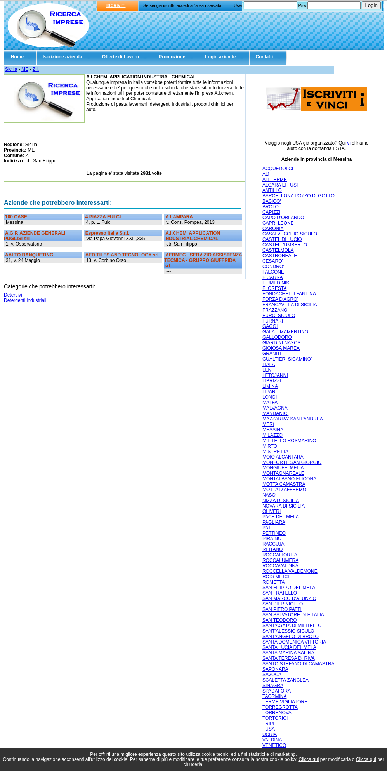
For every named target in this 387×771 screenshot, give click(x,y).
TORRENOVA (277, 712)
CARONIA (273, 228)
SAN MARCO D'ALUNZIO (289, 598)
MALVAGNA (275, 408)
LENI (267, 370)
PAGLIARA (273, 522)
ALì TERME (274, 179)
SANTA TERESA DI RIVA (288, 658)
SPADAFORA (276, 691)
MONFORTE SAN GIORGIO (291, 462)
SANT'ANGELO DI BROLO (290, 636)
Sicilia (11, 69)
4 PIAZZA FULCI (103, 217)
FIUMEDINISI (276, 283)
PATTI (268, 527)
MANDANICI (275, 413)
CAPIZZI (271, 212)
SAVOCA (271, 674)
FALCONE (273, 272)
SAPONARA (275, 669)
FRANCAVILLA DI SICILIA (289, 304)
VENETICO (274, 745)
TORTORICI (275, 718)
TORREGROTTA (280, 707)
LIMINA (270, 386)
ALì (265, 174)
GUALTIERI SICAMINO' (287, 359)
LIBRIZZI (271, 381)
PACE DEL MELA (280, 517)
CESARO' (272, 261)
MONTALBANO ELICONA (289, 478)
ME (24, 69)
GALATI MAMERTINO (285, 332)
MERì (268, 424)
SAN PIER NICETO (282, 604)
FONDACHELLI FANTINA (289, 294)
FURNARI (272, 321)
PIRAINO (271, 538)
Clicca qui (308, 759)
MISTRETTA (275, 451)
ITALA (268, 364)
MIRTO (269, 446)
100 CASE (16, 217)
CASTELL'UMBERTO (284, 245)
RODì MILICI (275, 576)
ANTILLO (272, 190)
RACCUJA (273, 544)
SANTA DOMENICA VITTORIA (294, 642)
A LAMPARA (179, 217)
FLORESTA (274, 288)
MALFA (270, 402)
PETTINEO (274, 533)
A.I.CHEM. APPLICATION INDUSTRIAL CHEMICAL (192, 235)
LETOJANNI (275, 375)
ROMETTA (273, 582)
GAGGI (270, 326)
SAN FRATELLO (279, 593)
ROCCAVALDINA (280, 566)
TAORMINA (274, 696)
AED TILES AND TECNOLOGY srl (122, 255)
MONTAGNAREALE (283, 473)
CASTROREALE (279, 255)
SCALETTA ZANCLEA (285, 680)
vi (349, 143)
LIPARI (269, 391)
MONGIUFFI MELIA (283, 468)
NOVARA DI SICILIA (283, 506)
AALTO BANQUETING (29, 255)
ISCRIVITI (116, 5)
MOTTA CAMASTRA (283, 484)
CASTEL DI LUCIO (282, 239)
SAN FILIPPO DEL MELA (288, 587)
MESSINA (272, 430)
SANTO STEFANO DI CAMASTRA (298, 663)
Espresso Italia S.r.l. (107, 233)
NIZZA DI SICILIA (280, 500)
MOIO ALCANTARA (283, 457)
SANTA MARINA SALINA (288, 653)
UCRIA (269, 734)
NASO (269, 495)
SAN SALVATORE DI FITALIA (293, 614)
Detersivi (13, 295)
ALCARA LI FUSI (280, 185)
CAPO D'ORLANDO (283, 217)
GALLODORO (277, 337)
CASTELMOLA (278, 250)
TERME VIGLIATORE (284, 702)
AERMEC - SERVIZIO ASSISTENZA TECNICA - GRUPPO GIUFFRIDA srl (203, 260)
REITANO (272, 549)
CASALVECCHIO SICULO (289, 234)
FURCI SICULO (278, 315)
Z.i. (36, 69)
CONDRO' (273, 266)
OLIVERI (271, 511)
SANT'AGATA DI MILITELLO (292, 625)
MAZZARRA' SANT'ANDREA (292, 419)
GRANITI (271, 353)
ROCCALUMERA (280, 560)
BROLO (270, 206)
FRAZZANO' (275, 310)
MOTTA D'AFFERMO (284, 489)
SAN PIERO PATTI (282, 609)
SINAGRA (272, 685)
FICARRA (272, 277)
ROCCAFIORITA (279, 555)
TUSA (268, 729)
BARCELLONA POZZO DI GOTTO (298, 196)
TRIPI (268, 723)
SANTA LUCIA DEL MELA (289, 647)
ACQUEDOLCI (277, 168)
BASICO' (271, 201)
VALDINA (272, 740)
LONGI (269, 397)
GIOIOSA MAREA (281, 348)
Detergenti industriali (25, 300)
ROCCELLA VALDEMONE (290, 571)
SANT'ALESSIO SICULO (288, 631)
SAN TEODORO (279, 620)
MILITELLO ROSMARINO (289, 440)
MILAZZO (272, 435)
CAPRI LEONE (278, 223)
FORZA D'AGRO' (280, 299)
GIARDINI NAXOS (281, 342)
